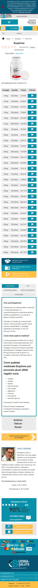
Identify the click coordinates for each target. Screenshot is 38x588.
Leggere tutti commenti (22, 532)
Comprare (32, 96)
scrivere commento (22, 527)
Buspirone (28, 38)
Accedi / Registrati (21, 16)
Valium (18, 423)
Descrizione (10, 286)
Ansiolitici (18, 38)
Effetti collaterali (27, 290)
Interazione (19, 294)
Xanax (18, 427)
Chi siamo (14, 28)
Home (8, 38)
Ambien (18, 420)
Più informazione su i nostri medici (14, 481)
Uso (27, 286)
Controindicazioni (10, 290)
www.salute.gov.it (25, 12)
